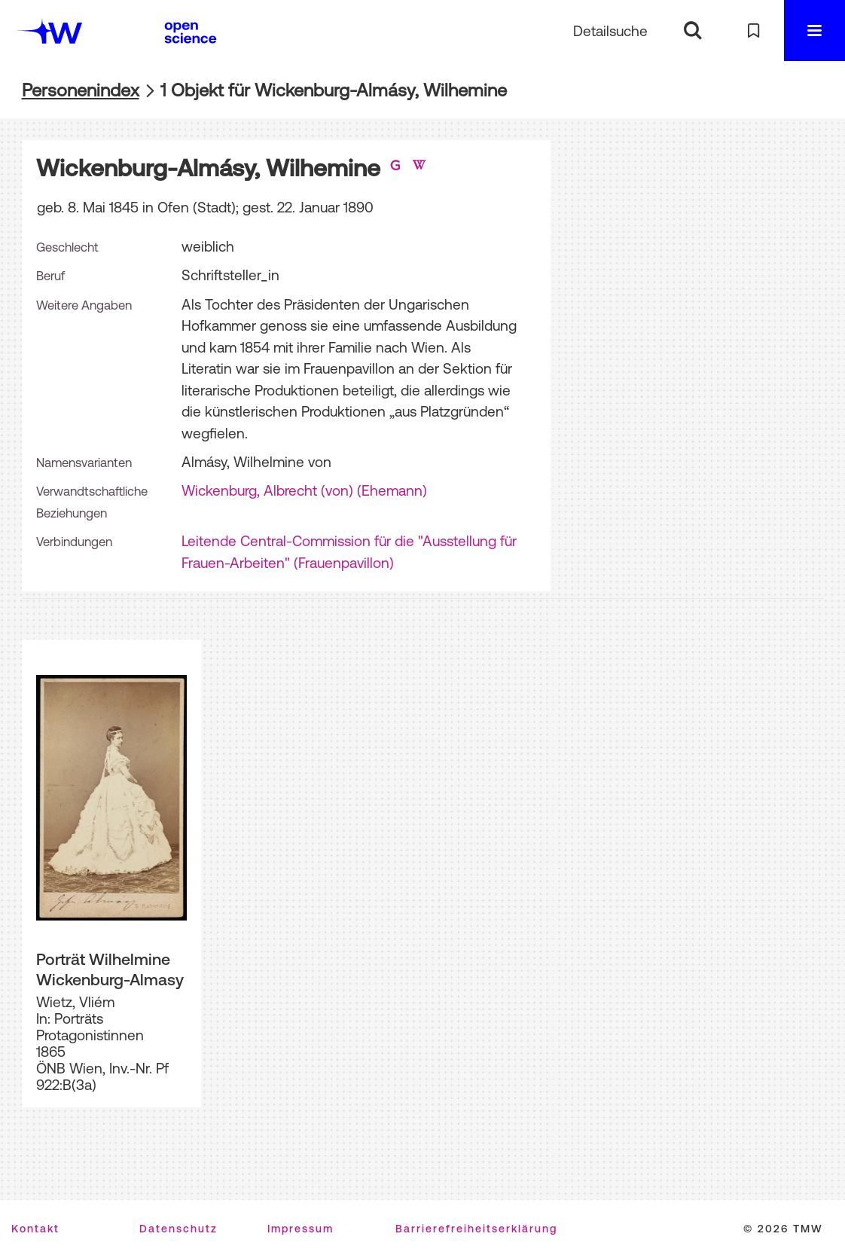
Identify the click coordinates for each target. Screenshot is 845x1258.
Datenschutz (178, 1229)
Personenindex (80, 90)
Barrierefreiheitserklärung (476, 1229)
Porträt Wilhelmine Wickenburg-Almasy (110, 969)
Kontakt (35, 1229)
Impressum (300, 1229)
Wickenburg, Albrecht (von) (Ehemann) (304, 490)
